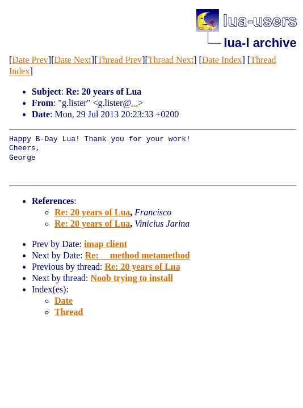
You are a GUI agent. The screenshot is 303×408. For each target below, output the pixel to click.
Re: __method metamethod (137, 255)
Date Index (222, 60)
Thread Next (170, 60)
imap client (105, 244)
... (134, 103)
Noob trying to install (132, 278)
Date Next (72, 60)
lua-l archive (260, 43)
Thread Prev (119, 60)
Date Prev (30, 60)
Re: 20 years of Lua (92, 212)
